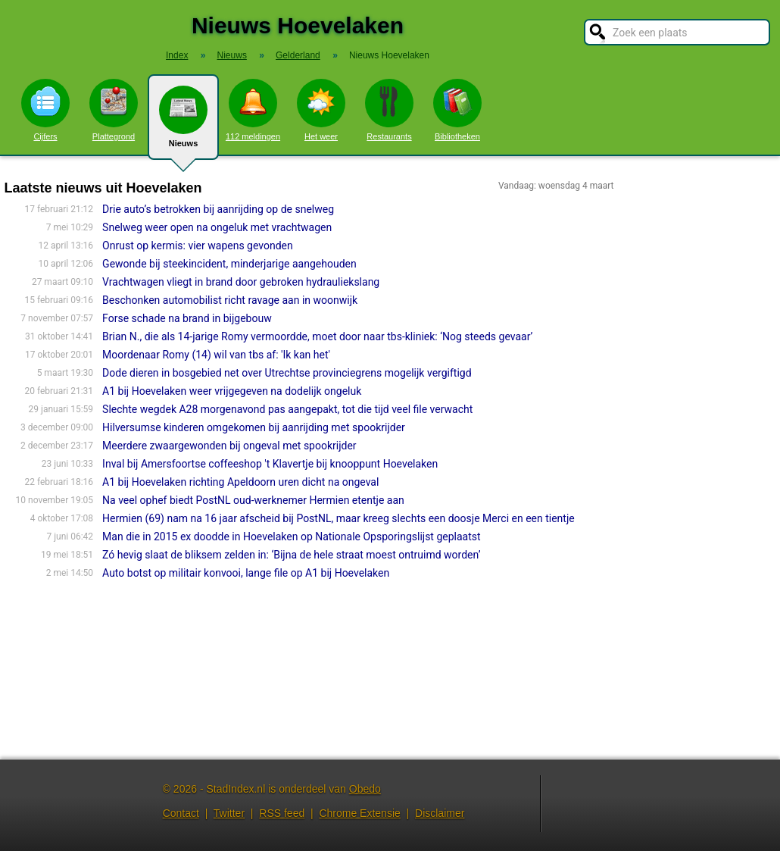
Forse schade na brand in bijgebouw (187, 318)
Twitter (229, 813)
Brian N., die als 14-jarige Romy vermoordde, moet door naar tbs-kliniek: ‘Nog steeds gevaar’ (317, 336)
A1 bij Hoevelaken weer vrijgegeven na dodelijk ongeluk (231, 391)
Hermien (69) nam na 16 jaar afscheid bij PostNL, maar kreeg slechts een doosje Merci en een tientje (338, 518)
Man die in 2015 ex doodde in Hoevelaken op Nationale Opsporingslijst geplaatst (291, 536)
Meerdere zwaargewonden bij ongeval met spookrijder (229, 446)
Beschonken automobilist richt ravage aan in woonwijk (229, 300)
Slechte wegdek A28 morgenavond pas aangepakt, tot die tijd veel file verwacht (287, 409)
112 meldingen (253, 110)
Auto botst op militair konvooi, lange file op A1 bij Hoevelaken (245, 573)
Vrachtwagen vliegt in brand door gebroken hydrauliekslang (240, 282)
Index (177, 55)
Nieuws (183, 123)
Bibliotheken (457, 110)
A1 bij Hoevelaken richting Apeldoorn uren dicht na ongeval (240, 482)
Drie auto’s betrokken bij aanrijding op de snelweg (218, 209)
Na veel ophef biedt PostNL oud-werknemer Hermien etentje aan (253, 500)
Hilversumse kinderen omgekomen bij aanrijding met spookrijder (253, 427)
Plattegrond (113, 110)
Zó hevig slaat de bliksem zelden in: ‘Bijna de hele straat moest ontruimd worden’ (291, 555)
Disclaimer (439, 813)
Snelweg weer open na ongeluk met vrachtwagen (217, 227)
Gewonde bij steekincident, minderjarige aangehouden (229, 264)
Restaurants (389, 110)
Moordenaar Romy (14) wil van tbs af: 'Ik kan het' (216, 355)
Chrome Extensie (359, 813)
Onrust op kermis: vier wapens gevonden (197, 245)
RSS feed (281, 813)
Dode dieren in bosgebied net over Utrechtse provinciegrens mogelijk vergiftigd (286, 373)
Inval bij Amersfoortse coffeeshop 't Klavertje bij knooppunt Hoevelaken (270, 464)
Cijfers (45, 110)
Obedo (365, 789)
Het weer (321, 110)
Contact (181, 813)
